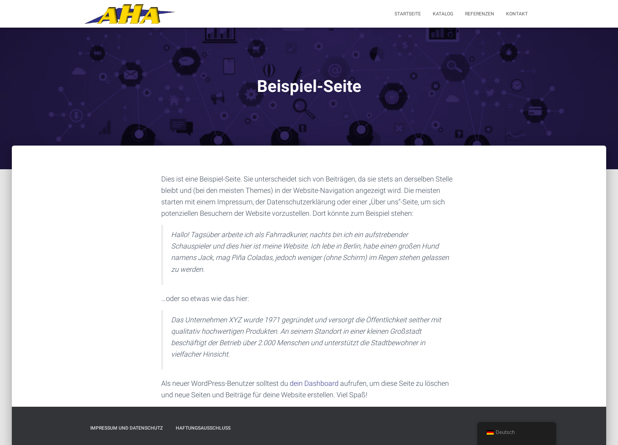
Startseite (408, 14)
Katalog (443, 14)
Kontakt (517, 14)
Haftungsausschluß (203, 428)
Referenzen (479, 14)
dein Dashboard (314, 383)
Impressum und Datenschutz (126, 428)
